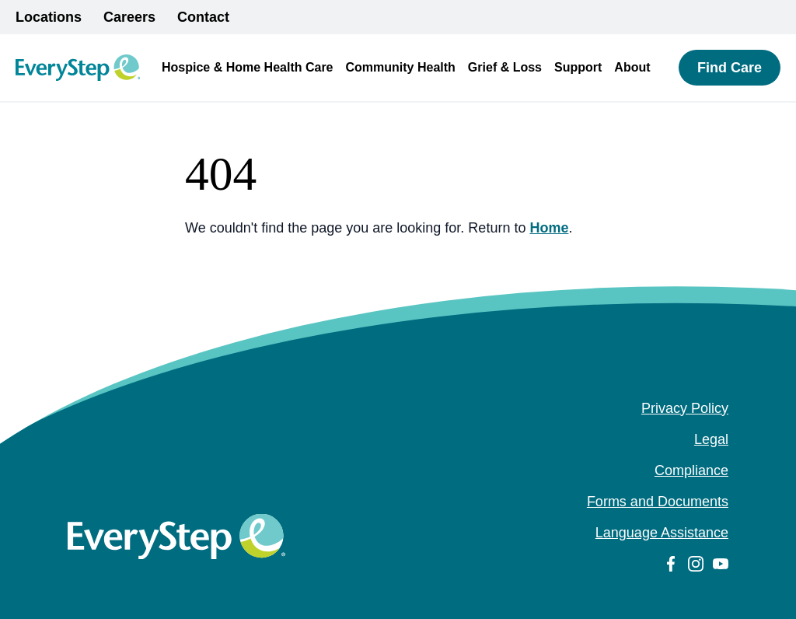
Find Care (729, 67)
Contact (203, 17)
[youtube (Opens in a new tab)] (720, 564)
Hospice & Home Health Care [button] (247, 67)
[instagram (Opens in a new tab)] (695, 564)
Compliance (691, 470)
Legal (711, 439)
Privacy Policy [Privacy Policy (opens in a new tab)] (684, 408)
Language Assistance (661, 532)
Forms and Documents (657, 501)
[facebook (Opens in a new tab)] (671, 564)
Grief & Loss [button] (505, 67)
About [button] (632, 67)
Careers (129, 17)
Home (548, 228)
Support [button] (578, 67)
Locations (49, 17)
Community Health (401, 67)
